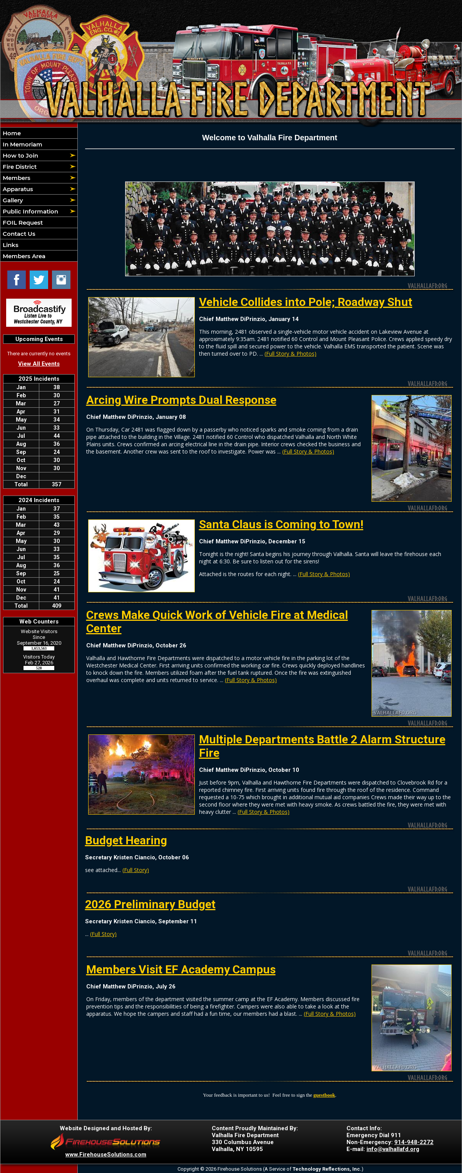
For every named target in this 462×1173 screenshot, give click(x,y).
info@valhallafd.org (393, 1149)
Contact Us (18, 233)
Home (11, 133)
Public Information (29, 211)
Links (9, 245)
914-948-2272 (414, 1142)
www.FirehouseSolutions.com (105, 1154)
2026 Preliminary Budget (150, 904)
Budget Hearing (126, 840)
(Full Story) (135, 870)
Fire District (19, 166)
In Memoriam (21, 144)
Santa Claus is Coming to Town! (281, 524)
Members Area (23, 256)
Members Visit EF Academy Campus (181, 969)
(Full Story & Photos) (290, 353)
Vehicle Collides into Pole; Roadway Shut (305, 302)
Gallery (12, 200)
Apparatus (17, 189)
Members (15, 177)
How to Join (19, 155)
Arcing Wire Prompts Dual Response (181, 400)
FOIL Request (22, 222)
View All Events (39, 363)
